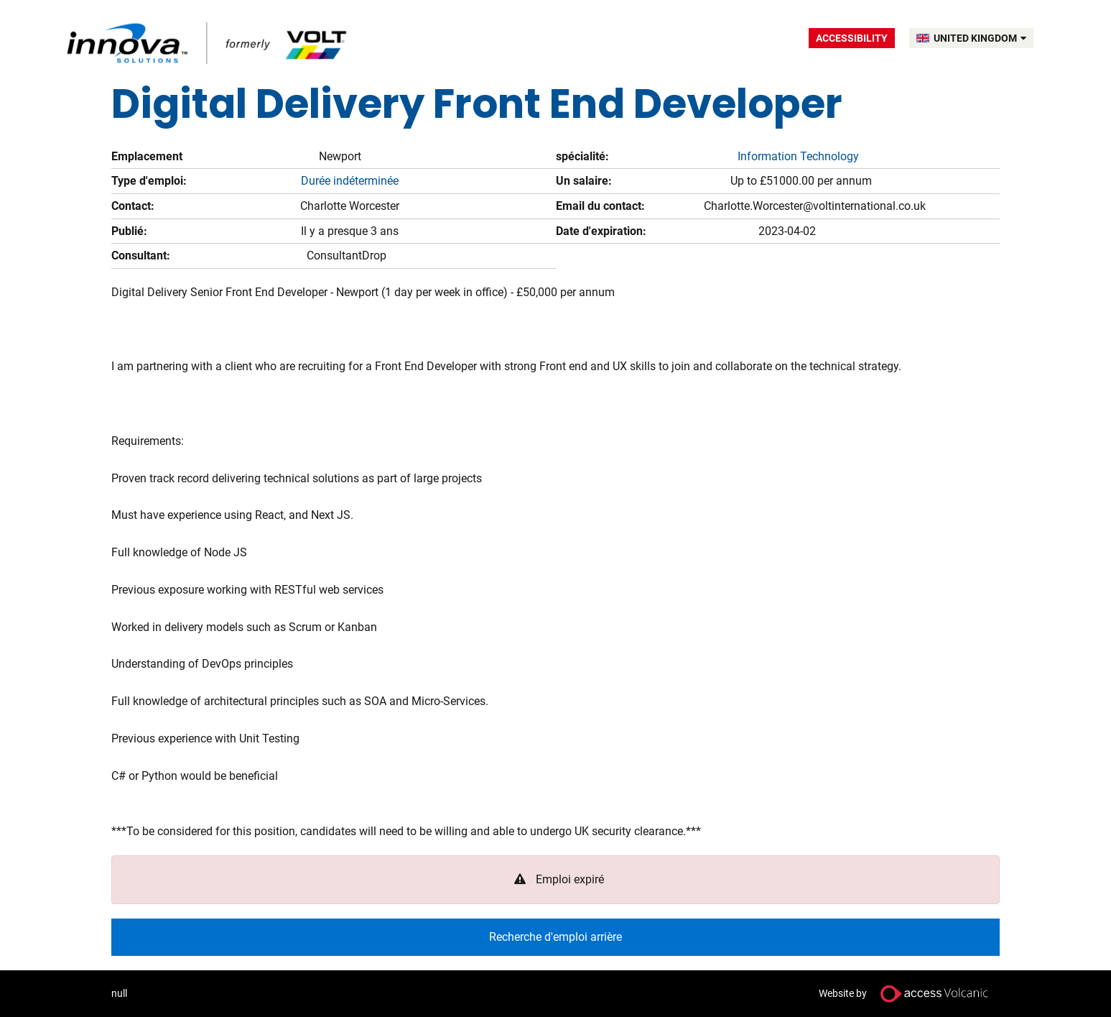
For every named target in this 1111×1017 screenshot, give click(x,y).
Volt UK (208, 43)
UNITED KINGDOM (980, 38)
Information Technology (798, 156)
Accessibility (852, 38)
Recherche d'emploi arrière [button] (555, 937)
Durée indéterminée (350, 181)
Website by (909, 994)
